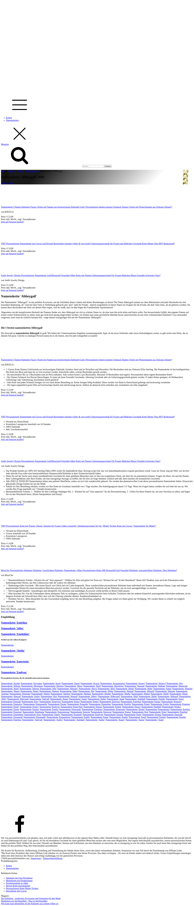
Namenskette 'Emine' (112, 707)
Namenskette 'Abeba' (140, 694)
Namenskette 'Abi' (86, 691)
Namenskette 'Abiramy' (67, 688)
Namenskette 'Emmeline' (100, 704)
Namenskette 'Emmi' (141, 704)
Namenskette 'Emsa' (175, 699)
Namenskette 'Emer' (133, 714)
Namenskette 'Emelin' (176, 717)
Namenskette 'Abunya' (156, 683)
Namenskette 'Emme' (57, 704)
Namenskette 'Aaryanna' (31, 683)
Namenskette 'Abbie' (148, 696)
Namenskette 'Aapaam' (134, 686)
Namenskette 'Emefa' (118, 717)
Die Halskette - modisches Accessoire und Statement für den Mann (31, 898)
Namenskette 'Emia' (158, 712)
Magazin (11, 171)
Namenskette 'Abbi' (129, 696)
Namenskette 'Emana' (151, 714)
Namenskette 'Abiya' (88, 688)
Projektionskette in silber (17, 883)
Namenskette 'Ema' (32, 714)
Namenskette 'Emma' (151, 701)
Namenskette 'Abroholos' (112, 686)
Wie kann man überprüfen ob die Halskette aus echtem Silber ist (29, 903)
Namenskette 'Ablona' (11, 686)
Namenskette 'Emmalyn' (12, 704)
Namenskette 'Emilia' (49, 709)
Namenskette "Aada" (154, 720)
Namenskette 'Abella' (13, 650)
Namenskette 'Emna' (71, 701)
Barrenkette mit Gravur (16, 891)
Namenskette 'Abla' (106, 688)
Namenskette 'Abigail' (124, 691)
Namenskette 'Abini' (10, 688)
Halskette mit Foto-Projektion (19, 878)
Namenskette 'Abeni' (29, 691)
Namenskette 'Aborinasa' (32, 686)
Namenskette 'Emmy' (29, 707)
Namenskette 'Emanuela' (12, 717)
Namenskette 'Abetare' (49, 691)
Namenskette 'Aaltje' (31, 696)
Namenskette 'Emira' (89, 701)
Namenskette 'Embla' (80, 717)
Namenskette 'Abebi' (160, 694)
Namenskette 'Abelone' (182, 688)
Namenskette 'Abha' (69, 691)
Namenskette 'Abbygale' (18, 699)
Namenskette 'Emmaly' (171, 701)
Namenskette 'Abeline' (81, 694)
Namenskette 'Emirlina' (14, 622)
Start (3, 171)
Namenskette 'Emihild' (151, 707)
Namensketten (12, 120)
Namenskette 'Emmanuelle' (35, 704)
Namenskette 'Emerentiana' (158, 709)
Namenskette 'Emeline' (177, 712)
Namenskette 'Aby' (174, 683)
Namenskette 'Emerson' (101, 712)
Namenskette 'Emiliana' (92, 709)
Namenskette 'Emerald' (172, 714)
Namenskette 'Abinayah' (177, 686)
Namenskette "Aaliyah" (32, 720)
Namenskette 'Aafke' (97, 699)
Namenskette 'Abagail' (68, 696)
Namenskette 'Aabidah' (135, 699)
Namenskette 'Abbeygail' (109, 696)
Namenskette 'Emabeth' (71, 714)
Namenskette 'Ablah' (125, 688)
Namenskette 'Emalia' (113, 714)
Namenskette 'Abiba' (104, 691)
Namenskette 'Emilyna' (14, 672)
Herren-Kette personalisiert (18, 886)
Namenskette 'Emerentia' (15, 661)
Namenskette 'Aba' (49, 696)
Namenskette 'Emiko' (171, 707)
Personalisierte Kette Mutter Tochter (22, 888)
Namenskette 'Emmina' (180, 704)
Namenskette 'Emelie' (156, 717)
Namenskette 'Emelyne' (93, 714)
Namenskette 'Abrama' (54, 686)
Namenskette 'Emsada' (11, 701)
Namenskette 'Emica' (131, 707)
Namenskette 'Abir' (48, 688)
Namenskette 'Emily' (10, 707)
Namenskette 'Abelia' (40, 694)
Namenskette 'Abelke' (101, 694)
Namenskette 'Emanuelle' (34, 717)
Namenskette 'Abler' (12, 628)
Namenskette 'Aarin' (52, 683)
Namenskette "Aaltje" (53, 720)
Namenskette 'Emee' (100, 717)
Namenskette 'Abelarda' (20, 694)
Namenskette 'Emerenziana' (57, 712)
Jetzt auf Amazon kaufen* (12, 222)
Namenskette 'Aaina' (59, 699)
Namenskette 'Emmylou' (50, 701)
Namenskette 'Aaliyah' (39, 699)
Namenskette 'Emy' (30, 701)
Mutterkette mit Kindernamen (19, 880)
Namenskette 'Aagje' (78, 699)
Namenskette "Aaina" (135, 720)
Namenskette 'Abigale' (165, 691)
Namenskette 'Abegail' (11, 696)
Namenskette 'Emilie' (135, 709)
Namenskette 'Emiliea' (180, 709)
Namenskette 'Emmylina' (72, 707)
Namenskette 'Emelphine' (15, 634)
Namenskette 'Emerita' (80, 712)
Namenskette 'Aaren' (70, 683)
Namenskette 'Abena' (10, 691)
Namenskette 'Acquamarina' (112, 683)
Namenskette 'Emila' (10, 709)
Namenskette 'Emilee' (29, 709)
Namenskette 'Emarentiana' (59, 717)
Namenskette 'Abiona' (29, 688)
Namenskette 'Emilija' (121, 704)
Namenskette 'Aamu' (162, 688)
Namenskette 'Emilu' (160, 704)
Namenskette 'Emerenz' (11, 712)
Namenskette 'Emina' (92, 707)
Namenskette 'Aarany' (135, 683)
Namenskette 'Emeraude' (70, 709)
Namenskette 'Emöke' (155, 699)
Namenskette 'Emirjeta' (109, 701)
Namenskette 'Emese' (121, 712)
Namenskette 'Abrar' (73, 686)
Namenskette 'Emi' (140, 712)
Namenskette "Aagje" (115, 720)
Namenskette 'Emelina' (11, 720)
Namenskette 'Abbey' (87, 696)
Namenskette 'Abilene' (155, 686)
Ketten (9, 118)
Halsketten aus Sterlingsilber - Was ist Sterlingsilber (24, 901)
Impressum (36, 858)
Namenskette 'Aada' (115, 699)
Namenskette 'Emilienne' (33, 712)
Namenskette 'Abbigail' (168, 696)
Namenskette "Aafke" (95, 720)
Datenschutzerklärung (52, 858)
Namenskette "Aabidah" (74, 720)
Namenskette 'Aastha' (10, 683)
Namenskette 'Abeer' (179, 694)
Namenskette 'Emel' (137, 717)
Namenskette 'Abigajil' (144, 691)
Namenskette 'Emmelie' (77, 704)
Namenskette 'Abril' (92, 686)
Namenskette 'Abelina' (61, 694)
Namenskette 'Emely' (51, 714)
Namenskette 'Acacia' (90, 683)
